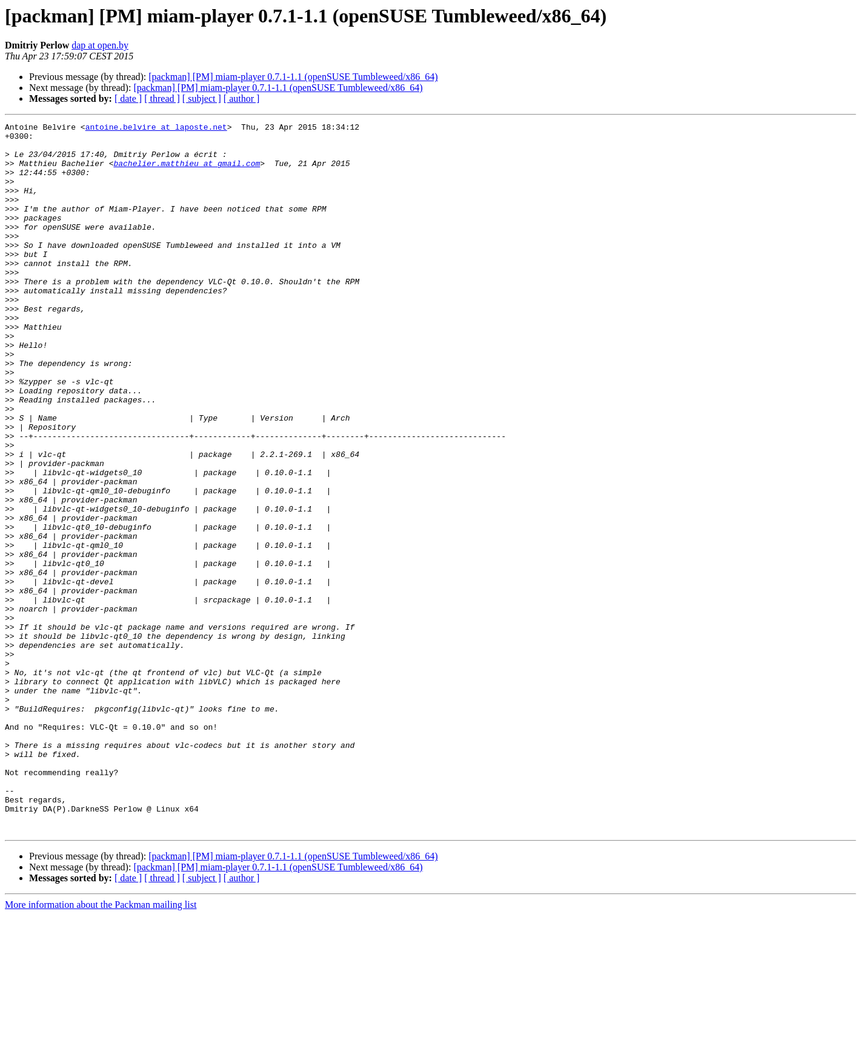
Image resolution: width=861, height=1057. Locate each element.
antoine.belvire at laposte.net (156, 128)
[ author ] (242, 98)
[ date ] (128, 98)
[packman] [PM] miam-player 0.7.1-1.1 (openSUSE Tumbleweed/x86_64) (292, 77)
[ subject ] (201, 98)
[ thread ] (162, 98)
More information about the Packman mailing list (100, 1046)
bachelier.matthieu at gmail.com (186, 172)
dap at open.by (99, 45)
